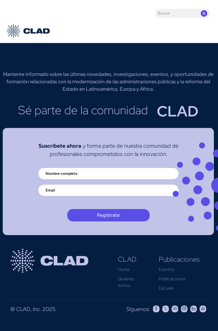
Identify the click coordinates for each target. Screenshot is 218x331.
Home (124, 269)
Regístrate (108, 215)
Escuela (166, 288)
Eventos (166, 269)
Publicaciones (172, 278)
